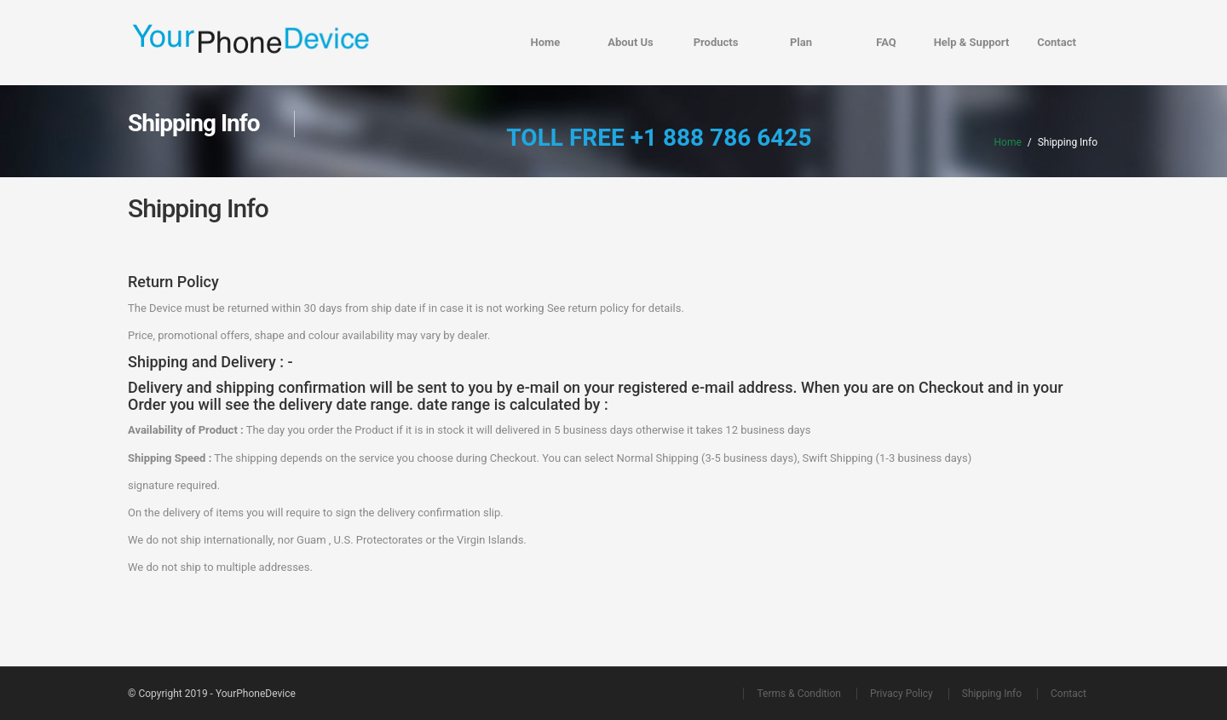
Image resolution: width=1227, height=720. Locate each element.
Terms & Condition (798, 694)
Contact (1056, 42)
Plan (801, 42)
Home (546, 42)
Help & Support (972, 42)
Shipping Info (992, 694)
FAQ (886, 42)
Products (716, 42)
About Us (631, 42)
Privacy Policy (901, 694)
